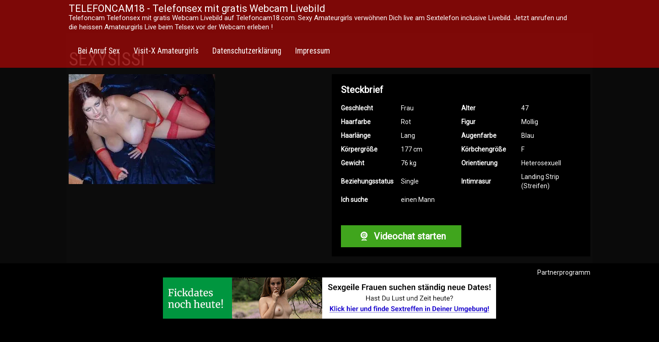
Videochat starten (401, 236)
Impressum (312, 50)
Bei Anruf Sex (99, 50)
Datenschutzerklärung (246, 50)
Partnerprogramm (563, 272)
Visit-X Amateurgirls (166, 50)
